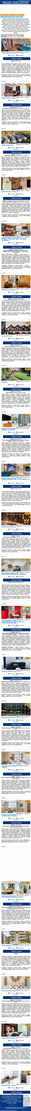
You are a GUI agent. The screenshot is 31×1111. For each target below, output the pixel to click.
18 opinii (16, 873)
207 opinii (28, 1054)
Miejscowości (20, 14)
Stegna (27, 39)
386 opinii (22, 566)
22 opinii (21, 163)
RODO (14, 1103)
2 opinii (18, 465)
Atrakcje (19, 16)
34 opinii (21, 365)
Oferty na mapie (13, 14)
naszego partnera (18, 79)
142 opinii (20, 414)
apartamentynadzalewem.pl (24, 0)
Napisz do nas (22, 1108)
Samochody (11, 16)
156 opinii (28, 768)
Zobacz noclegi (17, 61)
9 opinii (23, 113)
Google (8, 1097)
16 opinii (24, 719)
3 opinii (23, 669)
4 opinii (27, 265)
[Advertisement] (15, 911)
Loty (4, 16)
